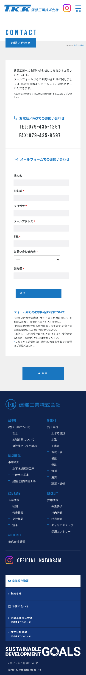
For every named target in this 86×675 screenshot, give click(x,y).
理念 (15, 433)
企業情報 (13, 500)
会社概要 (17, 519)
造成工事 (56, 452)
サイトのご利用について (24, 663)
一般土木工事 (20, 475)
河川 (54, 471)
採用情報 (52, 500)
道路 (54, 465)
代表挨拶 (17, 513)
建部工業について (19, 427)
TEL (17, 236)
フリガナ (20, 206)
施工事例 (52, 427)
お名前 (19, 191)
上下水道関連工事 (23, 469)
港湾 (54, 477)
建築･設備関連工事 (24, 481)
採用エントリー (61, 531)
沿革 (15, 525)
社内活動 (56, 513)
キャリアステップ (62, 525)
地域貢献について (23, 439)
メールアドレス (24, 221)
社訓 (15, 506)
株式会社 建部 (16, 541)
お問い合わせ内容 (26, 251)
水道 (54, 439)
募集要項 (56, 506)
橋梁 (54, 458)
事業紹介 (13, 462)
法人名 (18, 175)
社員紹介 (56, 519)
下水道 (55, 446)
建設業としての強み (24, 446)
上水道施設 (58, 433)
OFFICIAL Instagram (34, 560)
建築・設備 (58, 483)
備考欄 (19, 268)
